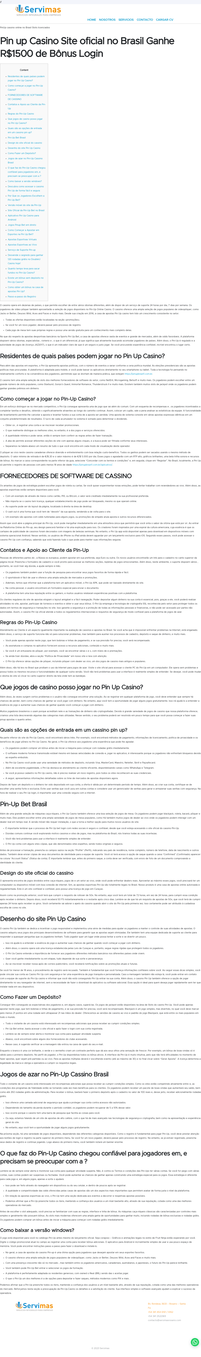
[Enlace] (38, 10)
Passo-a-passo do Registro (22, 297)
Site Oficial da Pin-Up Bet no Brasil (26, 210)
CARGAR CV (164, 19)
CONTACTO (145, 19)
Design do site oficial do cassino (25, 143)
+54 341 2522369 (157, 1316)
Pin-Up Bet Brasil (17, 138)
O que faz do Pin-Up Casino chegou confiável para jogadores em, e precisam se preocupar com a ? (26, 172)
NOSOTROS (107, 19)
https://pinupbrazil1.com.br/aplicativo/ (92, 465)
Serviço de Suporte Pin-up (22, 250)
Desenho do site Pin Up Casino (24, 148)
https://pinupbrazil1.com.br (138, 374)
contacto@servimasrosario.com (164, 1320)
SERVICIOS (126, 19)
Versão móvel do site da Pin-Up (24, 205)
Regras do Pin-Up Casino (21, 114)
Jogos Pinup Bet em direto (22, 225)
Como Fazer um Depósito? (22, 153)
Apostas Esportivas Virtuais (22, 239)
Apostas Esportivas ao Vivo (22, 245)
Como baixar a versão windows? (25, 181)
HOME (91, 19)
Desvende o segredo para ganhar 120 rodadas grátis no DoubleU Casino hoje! (25, 259)
